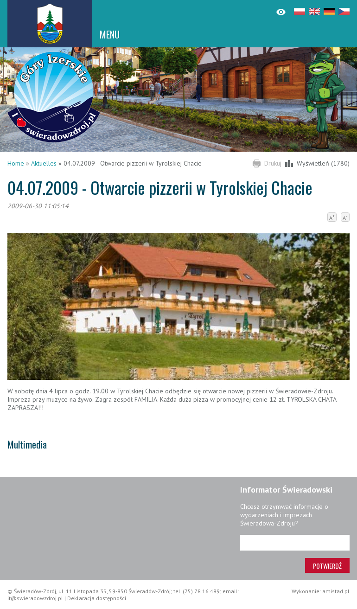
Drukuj (272, 163)
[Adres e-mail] (295, 542)
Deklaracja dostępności (96, 598)
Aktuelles (44, 163)
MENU (110, 34)
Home (15, 163)
